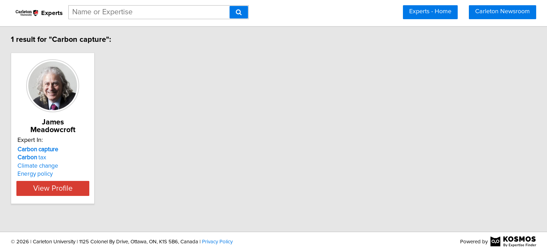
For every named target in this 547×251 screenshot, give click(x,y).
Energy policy (36, 166)
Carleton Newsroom (502, 11)
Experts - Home (430, 11)
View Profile (62, 180)
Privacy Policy (217, 241)
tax (32, 150)
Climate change (38, 158)
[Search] (239, 12)
